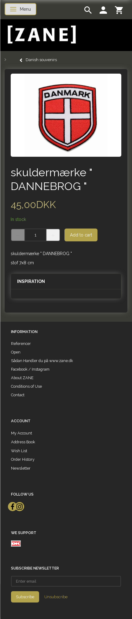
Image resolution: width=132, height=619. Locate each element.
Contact (17, 395)
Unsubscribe (56, 597)
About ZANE (22, 377)
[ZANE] (41, 34)
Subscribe (25, 597)
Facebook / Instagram (30, 369)
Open (15, 352)
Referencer (21, 343)
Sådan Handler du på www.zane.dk (42, 360)
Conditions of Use (26, 386)
